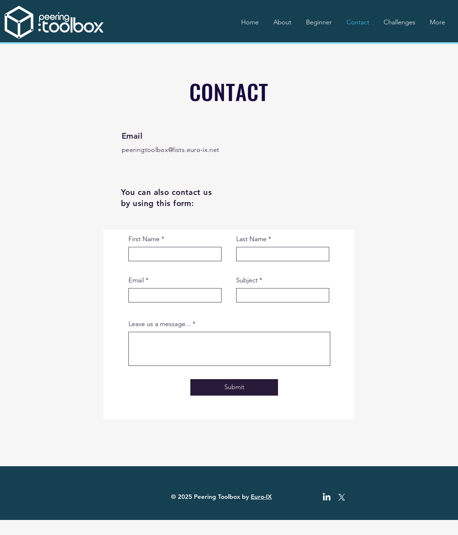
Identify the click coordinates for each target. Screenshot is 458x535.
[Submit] (234, 387)
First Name (144, 239)
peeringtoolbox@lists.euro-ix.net (170, 150)
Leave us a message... (159, 324)
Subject (247, 280)
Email (136, 280)
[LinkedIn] (326, 497)
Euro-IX (261, 496)
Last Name (251, 239)
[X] (341, 497)
